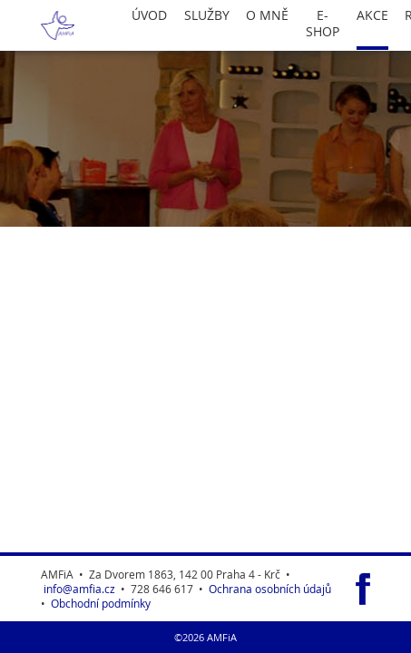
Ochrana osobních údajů (270, 588)
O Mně (267, 15)
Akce (372, 15)
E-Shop (322, 23)
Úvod (149, 15)
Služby (207, 15)
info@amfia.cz (79, 588)
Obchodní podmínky (101, 603)
